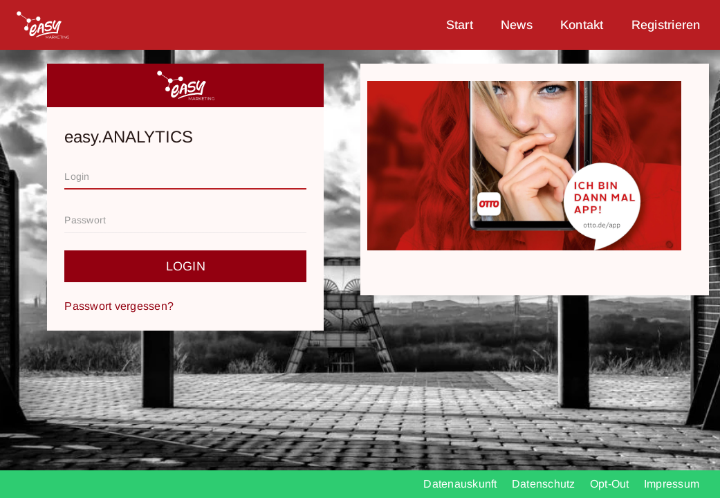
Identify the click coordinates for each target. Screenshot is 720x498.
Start (459, 25)
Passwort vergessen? (119, 306)
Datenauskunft (461, 484)
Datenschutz (545, 484)
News (517, 25)
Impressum (671, 484)
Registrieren (666, 25)
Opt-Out (611, 484)
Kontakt (582, 25)
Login (185, 266)
